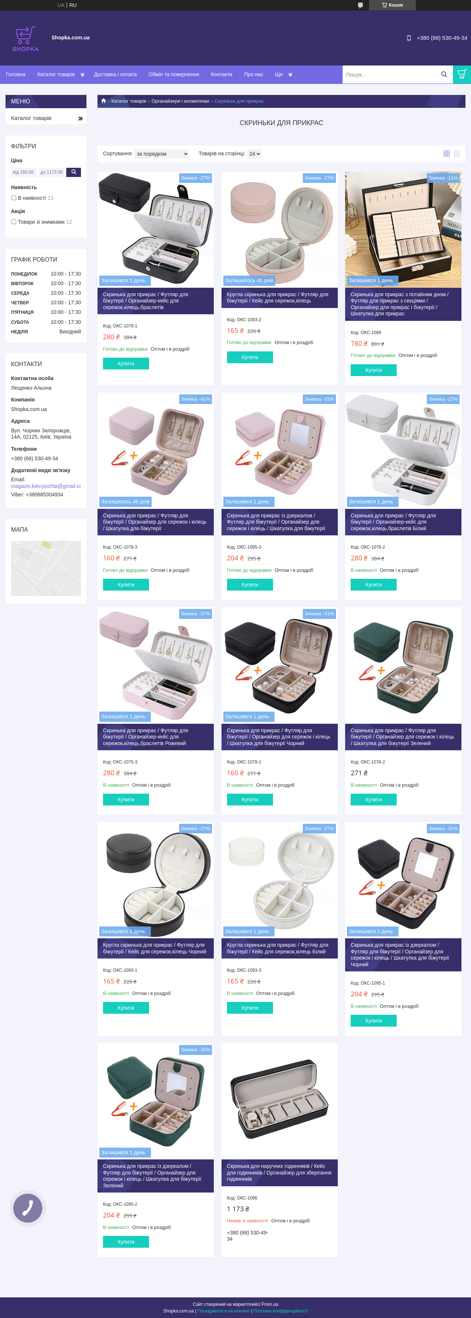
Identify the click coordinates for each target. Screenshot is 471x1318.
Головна (15, 74)
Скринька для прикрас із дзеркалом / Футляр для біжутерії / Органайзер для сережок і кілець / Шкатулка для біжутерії (276, 522)
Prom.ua (270, 1304)
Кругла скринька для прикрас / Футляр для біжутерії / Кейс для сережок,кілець (278, 297)
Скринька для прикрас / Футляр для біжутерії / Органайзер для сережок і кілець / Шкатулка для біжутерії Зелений (402, 736)
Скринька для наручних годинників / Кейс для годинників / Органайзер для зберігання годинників (279, 1172)
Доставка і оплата (115, 74)
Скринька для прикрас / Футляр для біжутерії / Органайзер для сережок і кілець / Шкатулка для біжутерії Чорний (278, 736)
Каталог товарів (56, 74)
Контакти (221, 74)
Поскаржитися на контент (224, 1311)
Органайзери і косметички (180, 101)
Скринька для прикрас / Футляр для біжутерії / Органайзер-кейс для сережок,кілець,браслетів (145, 300)
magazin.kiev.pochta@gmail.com (48, 486)
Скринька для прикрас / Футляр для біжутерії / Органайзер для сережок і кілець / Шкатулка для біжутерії (154, 522)
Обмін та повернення (174, 74)
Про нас (253, 74)
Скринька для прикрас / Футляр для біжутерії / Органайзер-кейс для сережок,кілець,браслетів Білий (393, 522)
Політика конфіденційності (281, 1311)
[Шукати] (444, 74)
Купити (126, 363)
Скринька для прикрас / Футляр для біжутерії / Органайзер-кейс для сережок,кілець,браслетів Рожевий (145, 736)
